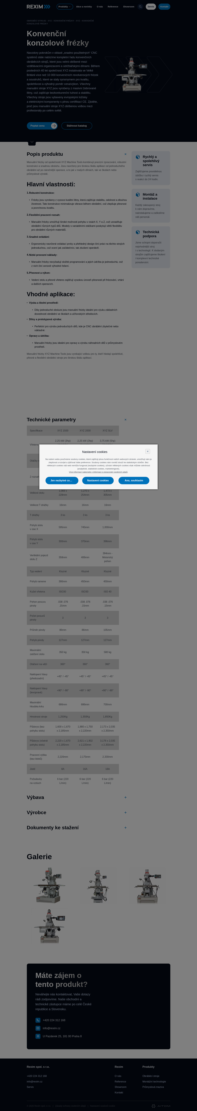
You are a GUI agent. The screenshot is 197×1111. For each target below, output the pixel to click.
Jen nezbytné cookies (63, 480)
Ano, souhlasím (134, 480)
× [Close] (148, 451)
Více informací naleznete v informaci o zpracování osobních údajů (98, 472)
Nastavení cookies (98, 480)
